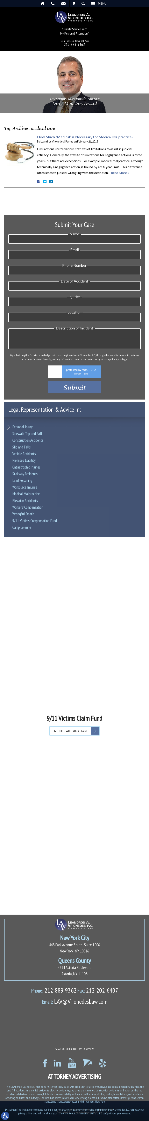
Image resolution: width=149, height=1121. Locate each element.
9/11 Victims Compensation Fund (34, 569)
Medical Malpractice (26, 542)
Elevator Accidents (25, 549)
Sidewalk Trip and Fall (27, 482)
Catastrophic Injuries (26, 515)
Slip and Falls (21, 495)
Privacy (77, 440)
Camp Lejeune (21, 576)
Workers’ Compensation (27, 555)
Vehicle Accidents (24, 502)
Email (63, 3)
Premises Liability (24, 509)
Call (53, 3)
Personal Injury (22, 475)
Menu (102, 3)
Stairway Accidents (25, 522)
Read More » (120, 173)
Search (83, 3)
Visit (74, 3)
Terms (85, 440)
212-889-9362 (74, 44)
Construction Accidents (27, 489)
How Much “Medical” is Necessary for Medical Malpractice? (85, 137)
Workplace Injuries (24, 535)
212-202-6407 (97, 1071)
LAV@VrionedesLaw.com (74, 1082)
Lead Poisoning (22, 529)
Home (43, 3)
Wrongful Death (23, 562)
